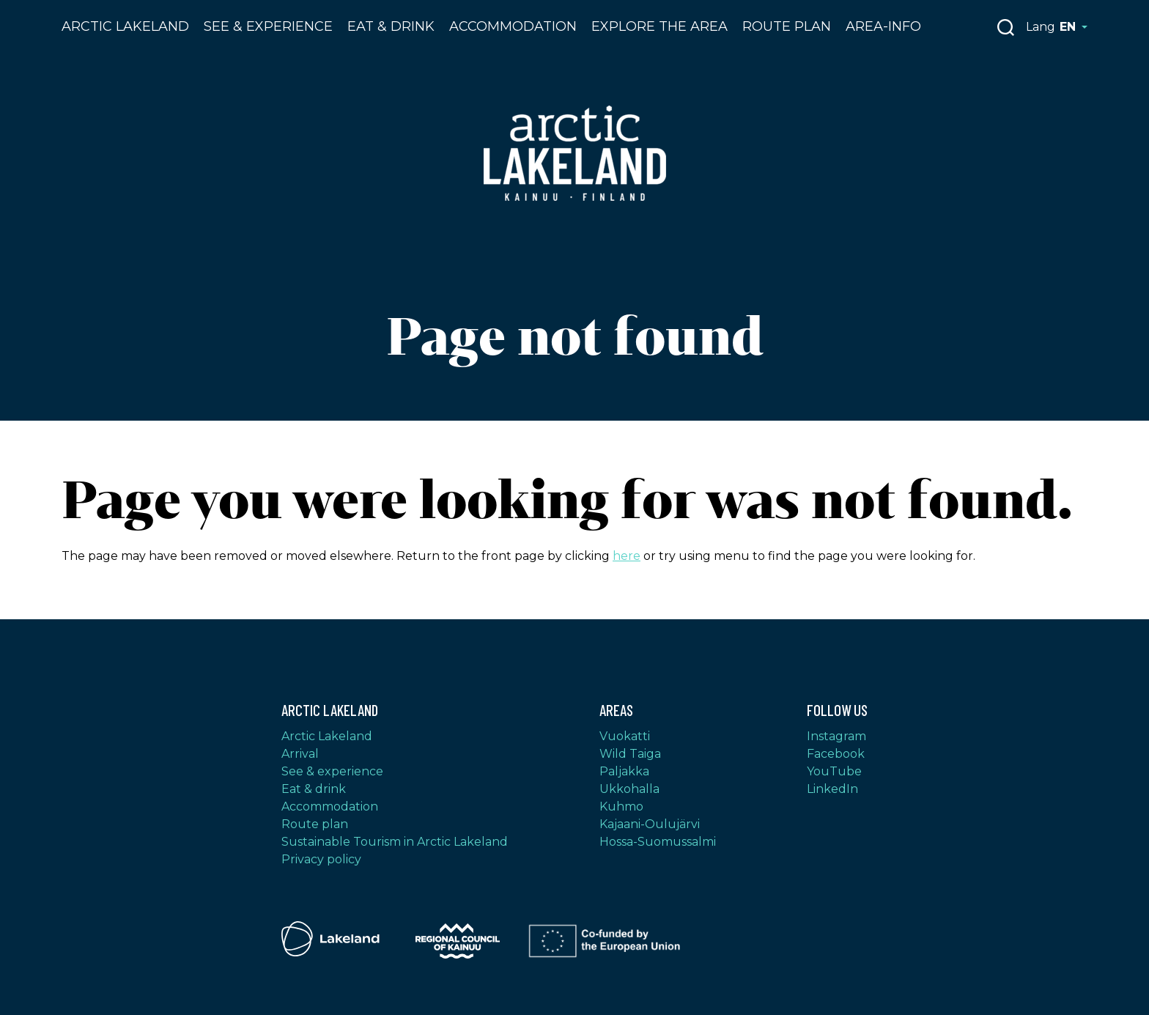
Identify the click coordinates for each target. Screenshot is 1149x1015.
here (626, 556)
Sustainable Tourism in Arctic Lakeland (394, 842)
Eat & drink (391, 26)
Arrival (300, 754)
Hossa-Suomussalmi (657, 842)
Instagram (836, 736)
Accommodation (513, 26)
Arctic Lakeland (125, 26)
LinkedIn (832, 789)
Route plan (786, 26)
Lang (1056, 27)
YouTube (834, 771)
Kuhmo (621, 806)
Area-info (883, 26)
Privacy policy (321, 859)
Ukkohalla (629, 789)
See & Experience (268, 26)
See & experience (332, 771)
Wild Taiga (630, 754)
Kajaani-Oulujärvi (649, 824)
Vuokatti (624, 736)
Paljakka (624, 771)
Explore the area (659, 26)
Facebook (836, 754)
